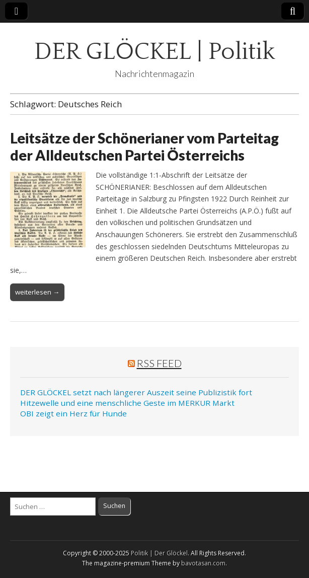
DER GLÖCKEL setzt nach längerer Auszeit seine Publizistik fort (136, 392)
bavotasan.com (203, 563)
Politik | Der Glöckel (159, 553)
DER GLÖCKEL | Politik (154, 51)
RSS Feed (159, 363)
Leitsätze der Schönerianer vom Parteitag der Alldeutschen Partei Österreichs (144, 146)
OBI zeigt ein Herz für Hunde (73, 413)
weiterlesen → (37, 292)
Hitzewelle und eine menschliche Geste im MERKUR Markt (127, 403)
